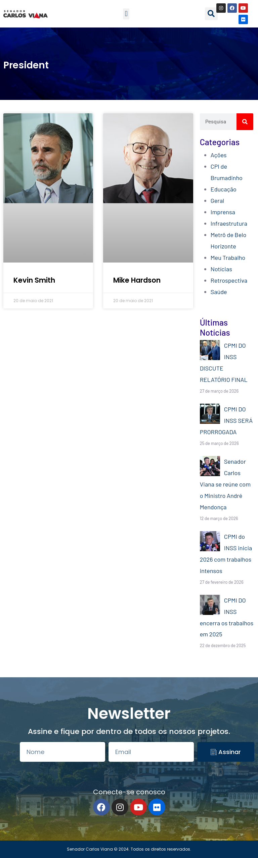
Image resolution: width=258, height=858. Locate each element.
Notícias (221, 269)
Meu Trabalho (228, 257)
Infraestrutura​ (229, 223)
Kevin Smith (34, 280)
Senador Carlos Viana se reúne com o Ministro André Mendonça (225, 484)
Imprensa (223, 212)
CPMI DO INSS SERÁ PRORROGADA (226, 420)
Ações (219, 155)
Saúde (219, 291)
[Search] (244, 121)
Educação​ (223, 189)
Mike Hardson (137, 280)
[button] (126, 13)
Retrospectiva (229, 280)
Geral (217, 200)
